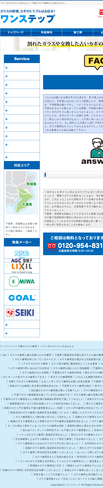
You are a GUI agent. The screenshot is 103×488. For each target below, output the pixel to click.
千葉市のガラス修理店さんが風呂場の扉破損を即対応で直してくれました (43, 399)
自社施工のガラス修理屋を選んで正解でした (55, 390)
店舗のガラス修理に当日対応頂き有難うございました (32, 470)
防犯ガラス (15, 84)
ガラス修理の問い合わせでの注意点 (30, 368)
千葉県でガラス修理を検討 (76, 386)
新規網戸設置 (16, 101)
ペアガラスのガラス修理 (34, 363)
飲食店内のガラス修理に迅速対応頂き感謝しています (40, 412)
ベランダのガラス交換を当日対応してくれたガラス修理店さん (52, 461)
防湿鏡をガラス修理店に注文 (46, 465)
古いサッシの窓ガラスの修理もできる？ (25, 377)
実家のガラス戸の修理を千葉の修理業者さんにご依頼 (33, 408)
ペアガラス (15, 76)
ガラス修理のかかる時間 (35, 372)
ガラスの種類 (16, 118)
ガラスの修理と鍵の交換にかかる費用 (30, 355)
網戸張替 (13, 93)
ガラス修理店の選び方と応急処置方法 (80, 359)
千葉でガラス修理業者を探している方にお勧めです (42, 394)
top (4, 355)
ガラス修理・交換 (19, 67)
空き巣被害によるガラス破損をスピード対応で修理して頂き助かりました (55, 439)
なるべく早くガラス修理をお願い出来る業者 (65, 381)
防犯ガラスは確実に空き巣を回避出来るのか (34, 386)
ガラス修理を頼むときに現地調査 (71, 368)
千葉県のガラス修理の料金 (66, 372)
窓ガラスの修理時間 (61, 377)
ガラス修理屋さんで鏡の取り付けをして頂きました (43, 417)
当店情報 (13, 324)
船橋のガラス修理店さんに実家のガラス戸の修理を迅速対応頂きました (49, 421)
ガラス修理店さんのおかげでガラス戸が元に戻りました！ (49, 443)
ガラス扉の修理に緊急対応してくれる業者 (74, 363)
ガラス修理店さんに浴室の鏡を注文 (54, 456)
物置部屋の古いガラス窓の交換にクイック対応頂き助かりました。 (46, 403)
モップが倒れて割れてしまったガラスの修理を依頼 (36, 425)
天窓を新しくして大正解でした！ (52, 474)
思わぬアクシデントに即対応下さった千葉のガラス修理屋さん (57, 430)
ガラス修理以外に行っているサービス (35, 359)
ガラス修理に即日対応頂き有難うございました (48, 452)
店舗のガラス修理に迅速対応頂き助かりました (50, 448)
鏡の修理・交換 (17, 110)
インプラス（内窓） (20, 127)
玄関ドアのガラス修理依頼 (23, 381)
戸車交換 (13, 157)
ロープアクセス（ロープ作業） (22, 146)
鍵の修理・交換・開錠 (22, 136)
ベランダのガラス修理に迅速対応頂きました (43, 434)
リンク (12, 333)
